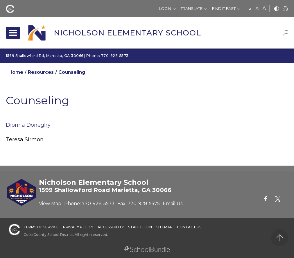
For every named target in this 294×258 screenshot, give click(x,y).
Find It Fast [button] (224, 8)
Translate (191, 8)
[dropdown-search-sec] (285, 33)
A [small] (250, 9)
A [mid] (257, 8)
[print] (285, 9)
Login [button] (165, 8)
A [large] (264, 8)
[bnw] (276, 9)
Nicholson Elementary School (127, 32)
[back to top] (279, 237)
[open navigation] (13, 33)
